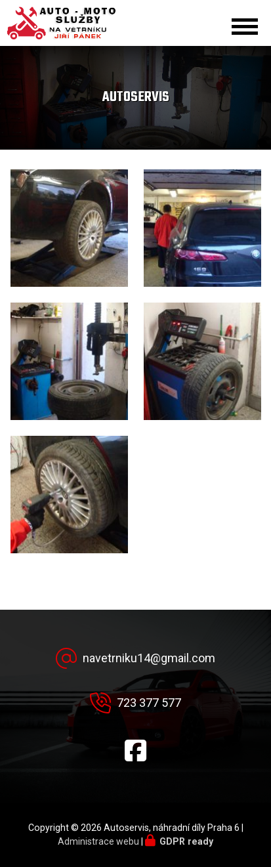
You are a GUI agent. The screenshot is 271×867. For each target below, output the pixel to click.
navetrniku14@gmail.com (149, 658)
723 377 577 (149, 702)
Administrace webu (98, 841)
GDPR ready (186, 841)
